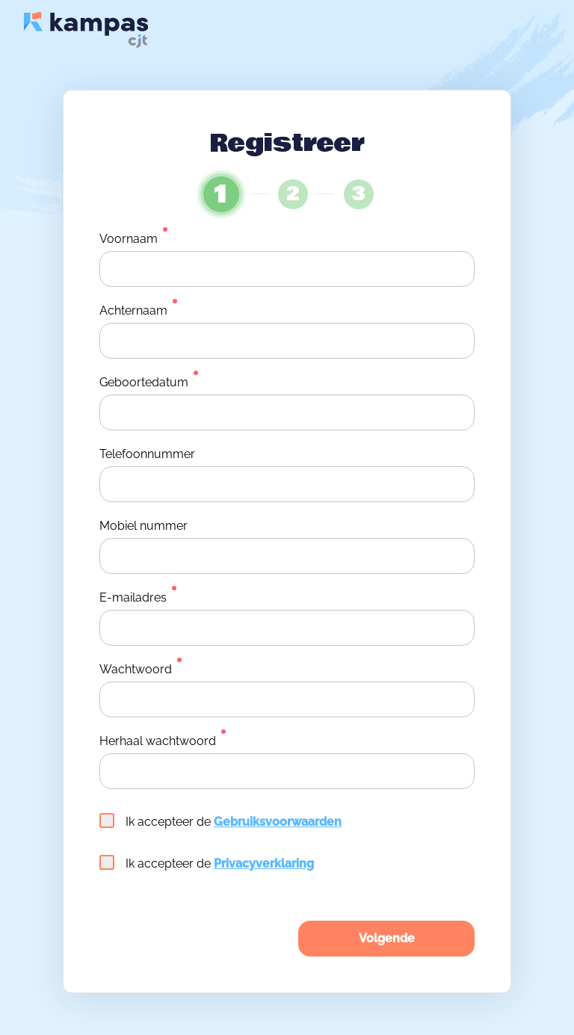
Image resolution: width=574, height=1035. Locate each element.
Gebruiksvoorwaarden (278, 822)
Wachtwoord (135, 669)
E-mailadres (133, 597)
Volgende (387, 938)
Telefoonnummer (147, 454)
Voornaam (128, 239)
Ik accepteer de (220, 821)
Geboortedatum (143, 382)
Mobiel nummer (143, 526)
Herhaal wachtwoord (157, 741)
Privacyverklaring (264, 863)
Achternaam (133, 310)
